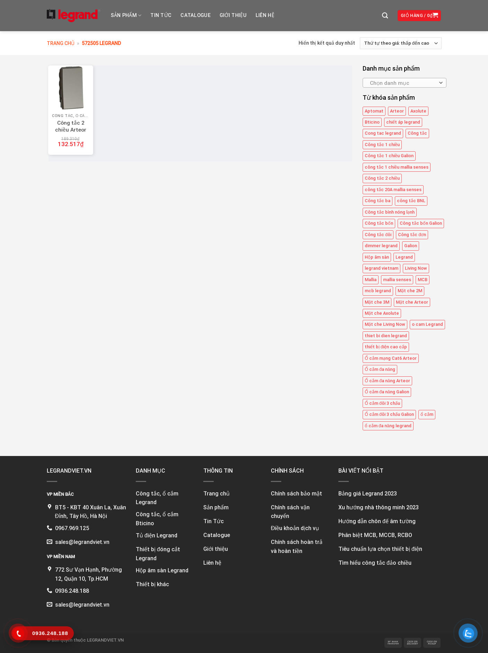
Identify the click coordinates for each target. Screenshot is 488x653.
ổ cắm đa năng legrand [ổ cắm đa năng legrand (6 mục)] (388, 425)
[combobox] (404, 83)
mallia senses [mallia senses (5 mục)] (397, 279)
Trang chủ (60, 43)
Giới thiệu (233, 15)
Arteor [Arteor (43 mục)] (397, 111)
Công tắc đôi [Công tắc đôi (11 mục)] (378, 234)
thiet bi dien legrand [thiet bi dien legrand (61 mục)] (386, 335)
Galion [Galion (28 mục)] (410, 245)
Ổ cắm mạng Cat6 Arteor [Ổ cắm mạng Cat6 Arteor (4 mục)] (391, 358)
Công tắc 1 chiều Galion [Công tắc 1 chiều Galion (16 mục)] (389, 155)
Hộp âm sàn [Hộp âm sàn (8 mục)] (377, 257)
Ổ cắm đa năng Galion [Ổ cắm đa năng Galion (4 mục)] (387, 391)
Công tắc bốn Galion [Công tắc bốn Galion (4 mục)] (421, 223)
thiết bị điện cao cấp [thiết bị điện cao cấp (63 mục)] (386, 346)
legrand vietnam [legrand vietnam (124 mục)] (381, 268)
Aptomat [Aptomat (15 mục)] (374, 111)
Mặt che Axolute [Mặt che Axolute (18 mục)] (382, 313)
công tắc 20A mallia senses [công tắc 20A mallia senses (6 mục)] (393, 189)
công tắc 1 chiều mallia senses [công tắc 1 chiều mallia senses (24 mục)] (396, 167)
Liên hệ (265, 15)
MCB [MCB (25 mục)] (422, 279)
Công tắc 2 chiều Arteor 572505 (70, 130)
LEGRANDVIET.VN (105, 640)
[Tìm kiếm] (385, 16)
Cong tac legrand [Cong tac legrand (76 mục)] (383, 133)
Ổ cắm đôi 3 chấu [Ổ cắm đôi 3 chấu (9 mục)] (382, 403)
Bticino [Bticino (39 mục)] (372, 122)
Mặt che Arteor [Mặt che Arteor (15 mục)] (412, 302)
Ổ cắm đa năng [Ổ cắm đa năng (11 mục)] (380, 369)
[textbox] (403, 83)
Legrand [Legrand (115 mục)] (404, 257)
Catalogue (195, 15)
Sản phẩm (126, 15)
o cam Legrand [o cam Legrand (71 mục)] (427, 324)
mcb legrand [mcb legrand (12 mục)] (378, 290)
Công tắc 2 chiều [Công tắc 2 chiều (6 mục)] (382, 178)
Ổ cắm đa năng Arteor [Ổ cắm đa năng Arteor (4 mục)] (387, 380)
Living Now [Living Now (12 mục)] (416, 268)
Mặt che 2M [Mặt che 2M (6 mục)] (410, 290)
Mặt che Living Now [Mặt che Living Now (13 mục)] (385, 324)
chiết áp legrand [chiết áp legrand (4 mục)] (403, 122)
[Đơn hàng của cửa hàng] (400, 43)
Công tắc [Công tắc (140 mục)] (417, 133)
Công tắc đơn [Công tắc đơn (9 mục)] (412, 234)
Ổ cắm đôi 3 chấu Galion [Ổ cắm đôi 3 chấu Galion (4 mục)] (389, 414)
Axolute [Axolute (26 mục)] (418, 111)
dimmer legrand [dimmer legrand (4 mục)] (381, 245)
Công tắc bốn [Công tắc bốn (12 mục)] (379, 223)
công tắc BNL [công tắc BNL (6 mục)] (411, 200)
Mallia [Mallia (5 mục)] (370, 279)
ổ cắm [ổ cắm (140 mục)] (426, 414)
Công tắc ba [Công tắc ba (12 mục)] (377, 200)
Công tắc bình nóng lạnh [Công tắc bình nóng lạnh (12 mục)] (390, 212)
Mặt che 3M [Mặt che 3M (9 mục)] (377, 302)
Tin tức (160, 15)
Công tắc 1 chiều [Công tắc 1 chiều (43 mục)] (382, 144)
